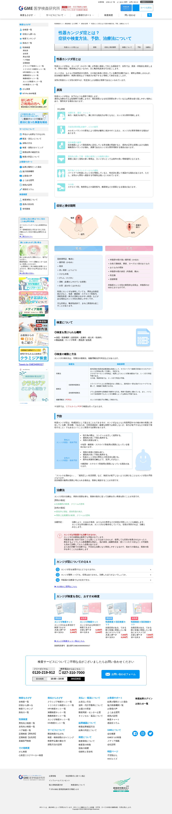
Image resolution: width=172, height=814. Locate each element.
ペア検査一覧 (25, 730)
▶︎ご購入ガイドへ (26, 236)
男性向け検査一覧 (27, 723)
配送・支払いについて (32, 139)
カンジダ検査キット (63, 622)
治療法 (148, 47)
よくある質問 (28, 180)
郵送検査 (60, 340)
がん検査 (26, 89)
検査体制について (30, 200)
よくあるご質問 (122, 2)
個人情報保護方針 (56, 785)
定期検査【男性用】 (28, 734)
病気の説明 (27, 185)
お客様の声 (27, 176)
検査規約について (78, 785)
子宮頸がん (112, 755)
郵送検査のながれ (56, 734)
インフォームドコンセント (59, 780)
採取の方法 (27, 143)
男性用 (25, 51)
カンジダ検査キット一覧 (32, 81)
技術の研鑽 (84, 748)
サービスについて (54, 15)
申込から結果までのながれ (34, 134)
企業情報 (101, 2)
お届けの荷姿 (85, 709)
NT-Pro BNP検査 (29, 93)
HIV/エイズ (112, 759)
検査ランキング (29, 39)
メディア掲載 (113, 741)
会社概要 (111, 734)
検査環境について (87, 741)
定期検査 (26, 63)
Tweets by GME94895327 (31, 364)
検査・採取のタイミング (33, 148)
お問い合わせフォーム (120, 674)
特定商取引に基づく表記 (75, 776)
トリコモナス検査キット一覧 (34, 69)
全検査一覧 (27, 30)
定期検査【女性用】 (28, 737)
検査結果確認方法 (87, 727)
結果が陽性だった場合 (32, 167)
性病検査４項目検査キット (115, 623)
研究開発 (26, 209)
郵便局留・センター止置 (90, 712)
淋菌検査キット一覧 (31, 75)
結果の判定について (88, 730)
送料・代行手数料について (91, 705)
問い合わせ (130, 15)
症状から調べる (29, 34)
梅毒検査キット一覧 (31, 78)
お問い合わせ (133, 2)
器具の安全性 (28, 204)
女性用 (25, 54)
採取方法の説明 (55, 744)
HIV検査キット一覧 (30, 85)
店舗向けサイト (146, 2)
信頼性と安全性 (86, 752)
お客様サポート (83, 15)
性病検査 (26, 47)
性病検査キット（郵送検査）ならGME (66, 23)
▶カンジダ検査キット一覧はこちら (69, 641)
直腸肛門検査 (25, 741)
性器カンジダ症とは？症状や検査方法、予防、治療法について (110, 23)
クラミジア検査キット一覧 (33, 66)
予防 (139, 47)
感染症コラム (28, 189)
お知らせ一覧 (110, 2)
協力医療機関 (28, 171)
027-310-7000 (73, 673)
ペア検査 (26, 60)
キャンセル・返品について (91, 716)
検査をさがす (26, 15)
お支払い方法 (85, 702)
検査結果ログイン (144, 698)
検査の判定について (31, 157)
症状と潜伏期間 (110, 47)
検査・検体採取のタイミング (61, 737)
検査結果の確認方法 (31, 152)
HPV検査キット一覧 (31, 72)
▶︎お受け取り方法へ (27, 273)
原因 (94, 47)
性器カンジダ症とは (71, 47)
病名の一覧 (27, 43)
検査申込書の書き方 (57, 741)
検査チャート (113, 719)
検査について (127, 47)
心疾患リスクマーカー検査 (31, 755)
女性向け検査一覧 (27, 727)
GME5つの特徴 (114, 737)
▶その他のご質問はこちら (65, 586)
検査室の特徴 (85, 745)
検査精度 (108, 15)
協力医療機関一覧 (115, 705)
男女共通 (26, 57)
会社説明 (111, 744)
